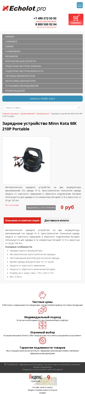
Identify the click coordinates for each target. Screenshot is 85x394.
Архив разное (43, 113)
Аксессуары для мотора (20, 80)
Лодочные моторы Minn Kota (24, 70)
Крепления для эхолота (20, 61)
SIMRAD (9, 46)
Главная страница (10, 113)
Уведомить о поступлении (41, 207)
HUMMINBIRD (12, 51)
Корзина (76, 22)
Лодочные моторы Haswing (23, 66)
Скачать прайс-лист (42, 98)
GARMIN (9, 36)
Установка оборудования (21, 85)
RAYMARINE (11, 56)
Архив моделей (15, 90)
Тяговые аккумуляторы (20, 75)
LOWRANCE (11, 41)
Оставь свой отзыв (41, 387)
